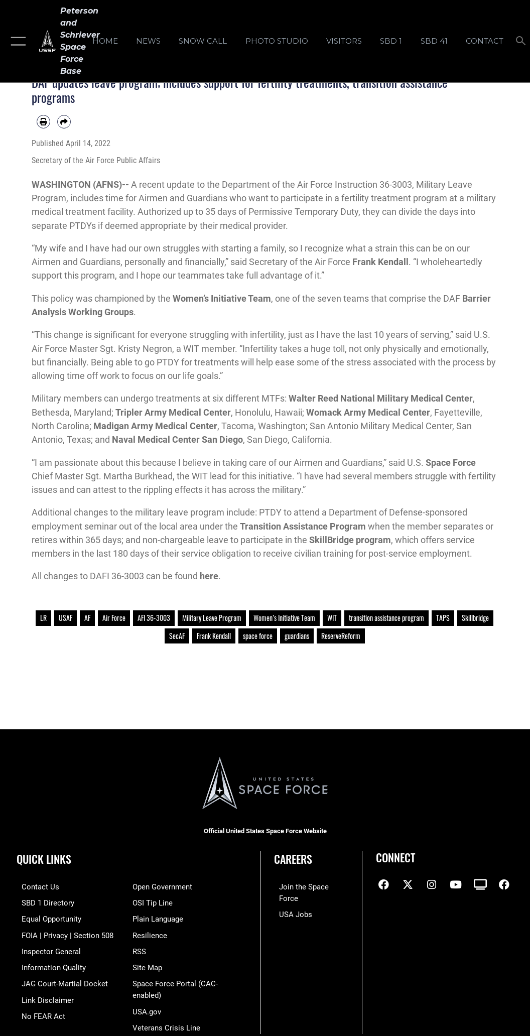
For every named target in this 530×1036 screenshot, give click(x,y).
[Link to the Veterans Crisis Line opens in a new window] (166, 1021)
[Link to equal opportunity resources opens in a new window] (46, 918)
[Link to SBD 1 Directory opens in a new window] (43, 902)
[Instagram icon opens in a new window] (431, 884)
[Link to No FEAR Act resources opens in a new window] (38, 1010)
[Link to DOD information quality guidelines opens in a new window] (49, 964)
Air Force (113, 618)
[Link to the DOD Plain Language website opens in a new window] (157, 918)
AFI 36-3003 (154, 618)
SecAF (177, 636)
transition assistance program (386, 618)
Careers (293, 859)
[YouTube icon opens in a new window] (455, 884)
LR (43, 618)
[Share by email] (64, 121)
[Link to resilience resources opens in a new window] (149, 933)
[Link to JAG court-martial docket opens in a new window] (60, 979)
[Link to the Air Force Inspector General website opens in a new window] (46, 948)
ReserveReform (340, 636)
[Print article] (43, 121)
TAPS (443, 618)
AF (87, 618)
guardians (297, 636)
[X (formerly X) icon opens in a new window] (407, 884)
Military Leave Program (211, 618)
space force (258, 636)
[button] (16, 41)
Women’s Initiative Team (284, 618)
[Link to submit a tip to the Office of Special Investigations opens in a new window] (152, 902)
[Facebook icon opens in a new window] (383, 884)
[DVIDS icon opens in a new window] (480, 884)
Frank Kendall (214, 636)
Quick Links (44, 859)
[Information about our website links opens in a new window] (43, 995)
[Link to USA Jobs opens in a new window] (290, 902)
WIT (332, 618)
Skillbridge (475, 618)
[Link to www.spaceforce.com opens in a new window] (309, 886)
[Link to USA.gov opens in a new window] (146, 1005)
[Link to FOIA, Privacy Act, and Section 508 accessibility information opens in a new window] (62, 933)
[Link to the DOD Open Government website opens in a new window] (162, 886)
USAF (65, 618)
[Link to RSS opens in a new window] (139, 948)
